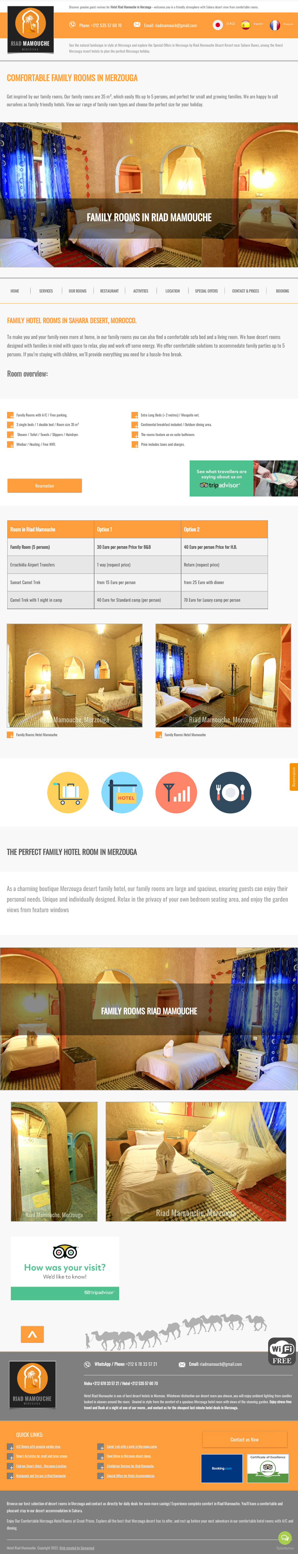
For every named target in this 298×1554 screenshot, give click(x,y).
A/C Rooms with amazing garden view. (38, 1446)
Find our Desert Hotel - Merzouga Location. (41, 1465)
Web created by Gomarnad (76, 1547)
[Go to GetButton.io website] (285, 1548)
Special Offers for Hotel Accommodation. (131, 1475)
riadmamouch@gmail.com (221, 1364)
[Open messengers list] (285, 1538)
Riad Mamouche (56, 1475)
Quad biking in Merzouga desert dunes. (129, 1455)
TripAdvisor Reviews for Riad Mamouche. (130, 1465)
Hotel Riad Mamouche (123, 7)
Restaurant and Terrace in (31, 1475)
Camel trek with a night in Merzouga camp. (132, 1446)
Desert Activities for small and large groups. (42, 1455)
